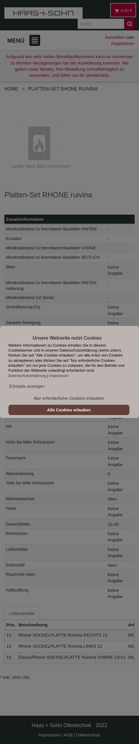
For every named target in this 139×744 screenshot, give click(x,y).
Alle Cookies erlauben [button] (69, 410)
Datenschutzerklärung (27, 375)
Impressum (58, 375)
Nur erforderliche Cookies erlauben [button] (69, 398)
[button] (26, 386)
